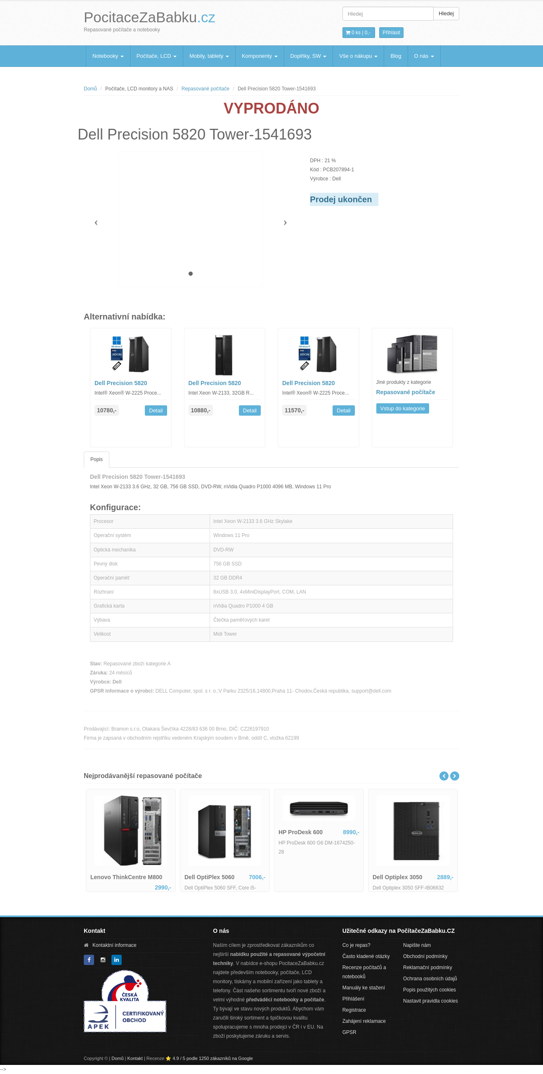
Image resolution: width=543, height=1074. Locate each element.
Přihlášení (353, 999)
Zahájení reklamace (364, 1021)
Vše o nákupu (358, 56)
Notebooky (108, 56)
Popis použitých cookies (429, 990)
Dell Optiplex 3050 (398, 877)
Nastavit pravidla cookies (430, 1001)
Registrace (354, 1010)
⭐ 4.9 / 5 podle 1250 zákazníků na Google (209, 1058)
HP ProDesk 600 (301, 832)
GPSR (349, 1032)
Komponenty (260, 56)
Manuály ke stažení (363, 988)
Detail (156, 410)
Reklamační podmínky (427, 967)
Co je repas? (356, 945)
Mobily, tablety (209, 56)
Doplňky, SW (308, 56)
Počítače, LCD (157, 56)
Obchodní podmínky (425, 956)
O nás (424, 56)
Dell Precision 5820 (120, 383)
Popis (96, 459)
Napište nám (417, 945)
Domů (90, 89)
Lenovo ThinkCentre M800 (126, 877)
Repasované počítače (205, 89)
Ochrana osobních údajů (430, 979)
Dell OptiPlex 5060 (209, 877)
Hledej (446, 13)
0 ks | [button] (358, 32)
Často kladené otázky (366, 956)
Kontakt (135, 1058)
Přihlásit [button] (391, 32)
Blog (395, 56)
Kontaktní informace (114, 945)
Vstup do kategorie (402, 408)
